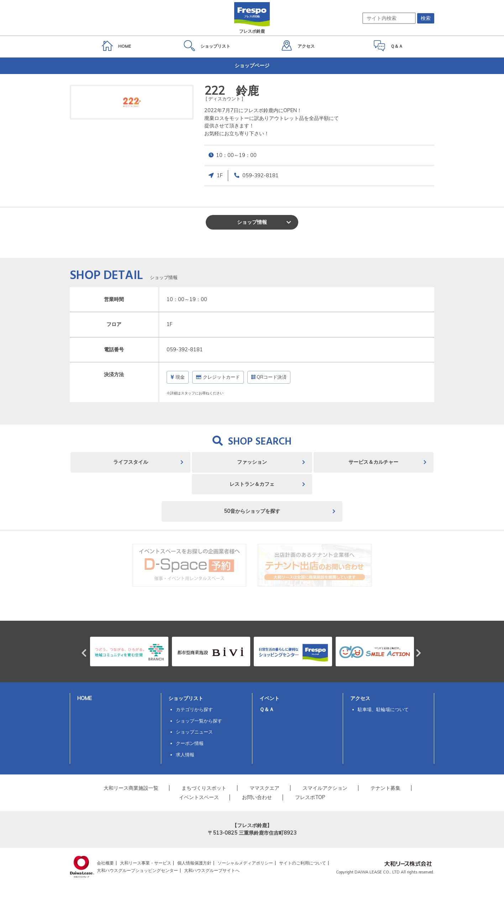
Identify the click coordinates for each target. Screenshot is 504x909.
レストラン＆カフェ (252, 484)
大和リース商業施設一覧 (131, 788)
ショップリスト (185, 698)
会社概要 (105, 863)
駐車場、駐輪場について (383, 709)
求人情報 (185, 754)
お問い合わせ (257, 797)
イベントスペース (199, 797)
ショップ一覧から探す (199, 721)
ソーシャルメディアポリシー (245, 863)
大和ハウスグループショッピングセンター (137, 870)
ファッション (252, 462)
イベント (269, 698)
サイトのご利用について (302, 863)
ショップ (252, 222)
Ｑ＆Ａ (266, 709)
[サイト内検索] (389, 18)
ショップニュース (194, 732)
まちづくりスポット (204, 788)
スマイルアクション (325, 788)
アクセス (360, 698)
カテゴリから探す (194, 709)
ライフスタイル (130, 462)
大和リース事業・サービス (145, 863)
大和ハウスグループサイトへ (212, 870)
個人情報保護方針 (194, 863)
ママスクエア (264, 788)
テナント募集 (385, 788)
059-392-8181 (260, 175)
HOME (84, 698)
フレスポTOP (310, 797)
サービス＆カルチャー (373, 462)
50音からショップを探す (252, 511)
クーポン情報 (190, 743)
